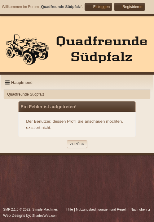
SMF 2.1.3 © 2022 (16, 209)
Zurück (77, 144)
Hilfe (69, 209)
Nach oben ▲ (140, 209)
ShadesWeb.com (45, 215)
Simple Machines (45, 209)
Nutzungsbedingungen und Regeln (101, 209)
